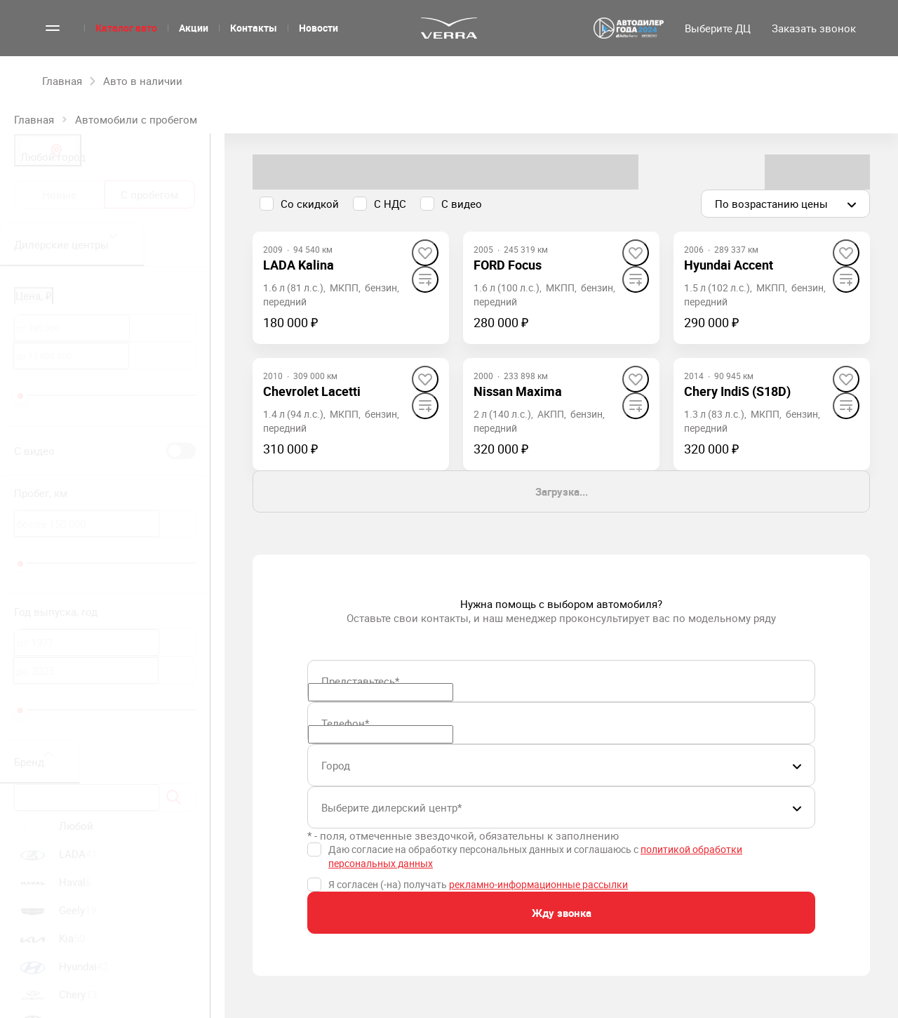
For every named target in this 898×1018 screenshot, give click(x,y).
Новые (59, 194)
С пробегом (149, 194)
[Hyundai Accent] (728, 265)
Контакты (253, 27)
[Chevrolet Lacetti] (312, 391)
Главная (34, 119)
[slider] (20, 396)
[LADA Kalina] (298, 265)
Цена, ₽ (33, 296)
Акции (193, 27)
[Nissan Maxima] (518, 391)
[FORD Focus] (508, 265)
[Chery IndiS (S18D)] (737, 391)
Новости (318, 27)
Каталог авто (126, 27)
